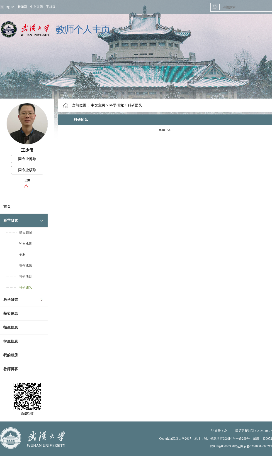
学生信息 (10, 341)
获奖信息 (10, 313)
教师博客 (10, 369)
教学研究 (10, 300)
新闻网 (22, 7)
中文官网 (36, 7)
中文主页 (98, 105)
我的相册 (10, 355)
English (9, 7)
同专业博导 (27, 159)
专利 (22, 254)
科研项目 (25, 276)
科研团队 (25, 287)
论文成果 (25, 243)
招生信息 (10, 327)
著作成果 (25, 265)
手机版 (51, 7)
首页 (7, 206)
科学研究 (10, 220)
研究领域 (25, 233)
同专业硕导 (27, 170)
